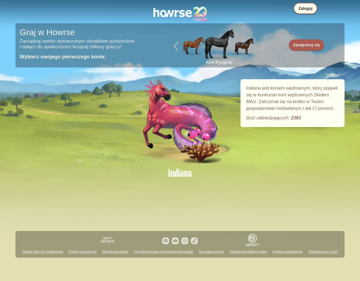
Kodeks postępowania (288, 251)
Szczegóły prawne (211, 251)
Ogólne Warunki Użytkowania (42, 251)
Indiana (180, 121)
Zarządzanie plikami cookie (248, 251)
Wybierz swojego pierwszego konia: (63, 57)
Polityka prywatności (83, 251)
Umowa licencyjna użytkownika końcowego (163, 251)
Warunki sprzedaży (115, 251)
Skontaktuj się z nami (323, 251)
